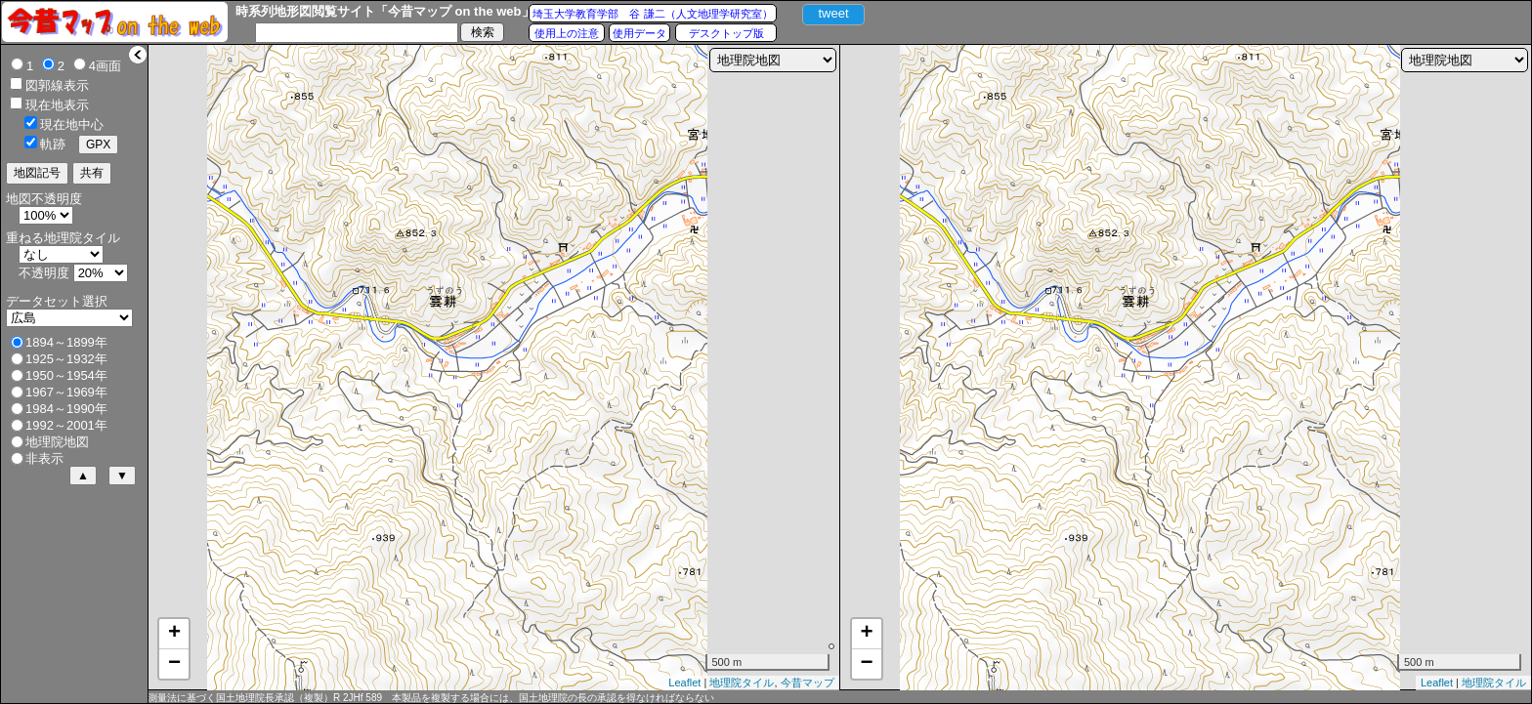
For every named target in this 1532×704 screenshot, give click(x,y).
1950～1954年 (66, 375)
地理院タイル (741, 682)
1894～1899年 (66, 342)
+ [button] (174, 633)
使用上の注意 (566, 33)
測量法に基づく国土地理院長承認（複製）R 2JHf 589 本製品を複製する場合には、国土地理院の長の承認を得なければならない (431, 697)
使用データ (639, 33)
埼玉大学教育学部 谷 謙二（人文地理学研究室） (652, 14)
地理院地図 (57, 442)
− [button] (174, 664)
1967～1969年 (66, 392)
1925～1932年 (66, 359)
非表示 (44, 458)
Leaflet (684, 682)
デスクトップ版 (726, 33)
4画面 (105, 66)
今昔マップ (807, 682)
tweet (833, 13)
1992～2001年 (66, 425)
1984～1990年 (66, 408)
